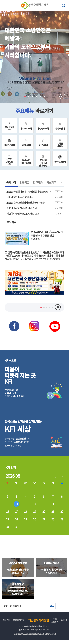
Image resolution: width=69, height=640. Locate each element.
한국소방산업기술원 (34, 5)
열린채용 (38, 182)
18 (25, 511)
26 (34, 519)
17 (16, 511)
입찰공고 (24, 182)
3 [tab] (32, 96)
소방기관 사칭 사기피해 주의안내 (21, 208)
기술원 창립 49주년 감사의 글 (19, 197)
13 (43, 504)
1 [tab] (25, 96)
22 (61, 511)
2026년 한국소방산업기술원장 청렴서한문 (25, 202)
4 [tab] (36, 96)
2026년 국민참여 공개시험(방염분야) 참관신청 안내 (29, 191)
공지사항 (11, 182)
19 (34, 511)
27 (43, 519)
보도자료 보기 (34, 243)
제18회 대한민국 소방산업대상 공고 (22, 213)
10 (16, 504)
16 (7, 511)
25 (25, 519)
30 (7, 527)
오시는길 (64, 619)
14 (52, 504)
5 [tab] (40, 96)
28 (52, 519)
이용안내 (6, 619)
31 (16, 527)
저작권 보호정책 (54, 620)
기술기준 (51, 182)
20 (43, 511)
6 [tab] (44, 96)
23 (7, 519)
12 (34, 504)
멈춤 (62, 96)
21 (52, 511)
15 (61, 504)
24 (16, 519)
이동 (52, 606)
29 (61, 519)
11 (25, 504)
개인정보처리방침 (38, 620)
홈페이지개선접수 (19, 619)
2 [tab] (28, 96)
